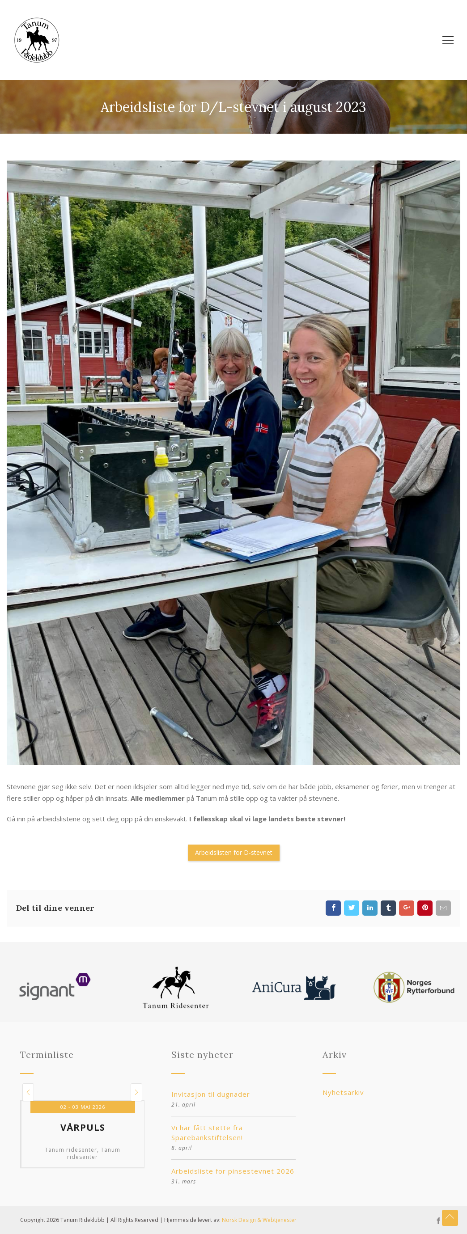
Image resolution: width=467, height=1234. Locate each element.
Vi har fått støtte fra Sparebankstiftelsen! (207, 1132)
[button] (28, 1092)
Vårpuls (82, 1127)
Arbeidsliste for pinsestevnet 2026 (232, 1170)
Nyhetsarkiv (343, 1092)
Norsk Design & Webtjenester (259, 1220)
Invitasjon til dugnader (210, 1094)
